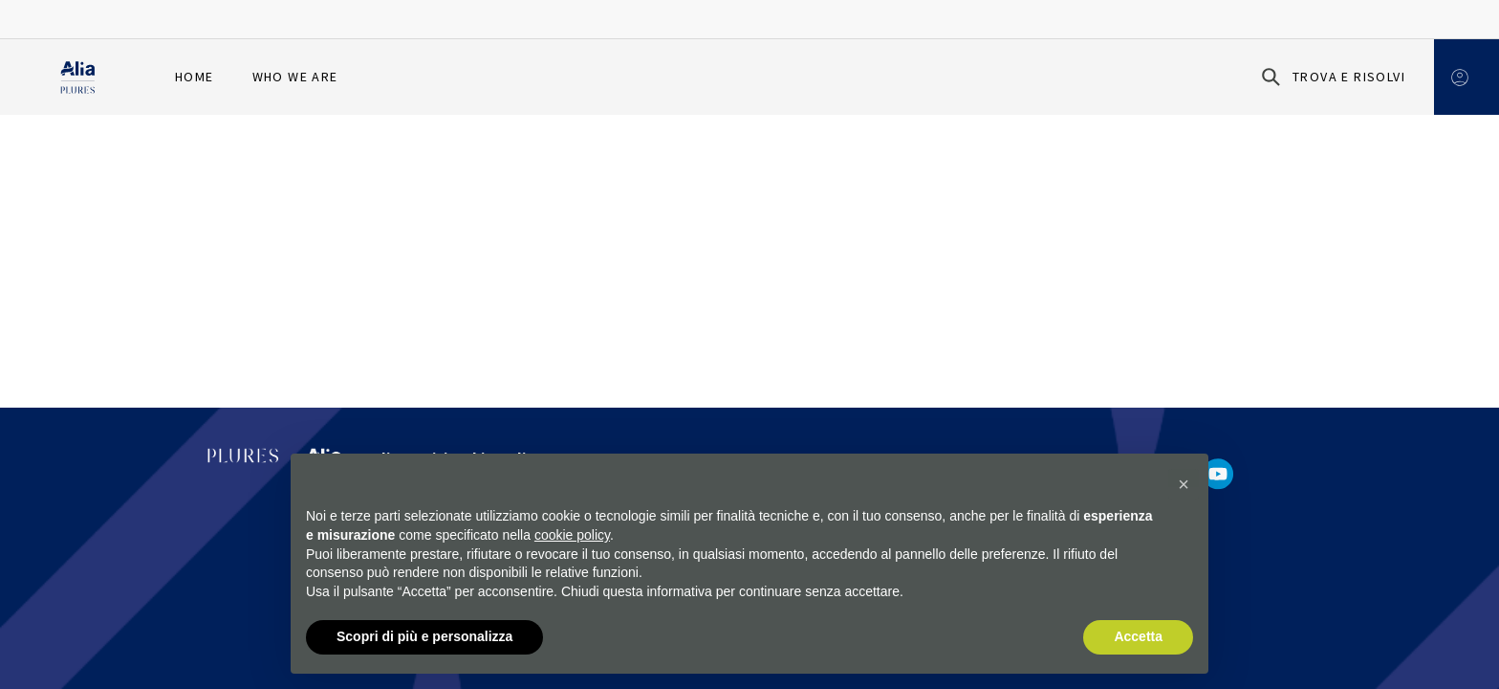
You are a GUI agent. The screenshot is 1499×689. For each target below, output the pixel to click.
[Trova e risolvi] (1330, 77)
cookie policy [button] (572, 535)
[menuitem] (377, 77)
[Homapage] (78, 77)
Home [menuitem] (194, 76)
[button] (1183, 485)
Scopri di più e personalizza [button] (424, 637)
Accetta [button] (1138, 637)
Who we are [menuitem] (295, 76)
